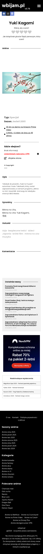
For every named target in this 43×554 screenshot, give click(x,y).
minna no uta (32, 233)
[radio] (13, 32)
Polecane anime (11, 483)
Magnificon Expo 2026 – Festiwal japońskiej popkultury (20, 383)
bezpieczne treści (17, 230)
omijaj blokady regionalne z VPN (16, 154)
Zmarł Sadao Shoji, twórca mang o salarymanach (19, 301)
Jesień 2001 (19, 121)
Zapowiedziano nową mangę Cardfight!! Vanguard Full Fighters (19, 294)
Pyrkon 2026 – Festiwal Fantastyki (14, 388)
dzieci (31, 230)
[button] (39, 6)
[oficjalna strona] (5, 158)
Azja (4, 230)
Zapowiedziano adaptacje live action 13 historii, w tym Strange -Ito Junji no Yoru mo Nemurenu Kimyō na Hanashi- (21, 324)
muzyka (6, 236)
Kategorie (8, 455)
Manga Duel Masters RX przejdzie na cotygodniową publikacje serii (20, 308)
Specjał (14, 117)
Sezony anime (10, 427)
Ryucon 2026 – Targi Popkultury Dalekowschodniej (19, 392)
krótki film (18, 233)
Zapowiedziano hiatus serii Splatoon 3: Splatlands (21, 316)
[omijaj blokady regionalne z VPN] (38, 154)
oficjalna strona (14, 158)
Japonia (6, 233)
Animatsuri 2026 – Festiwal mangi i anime (16, 396)
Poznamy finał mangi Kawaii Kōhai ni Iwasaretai (20, 287)
